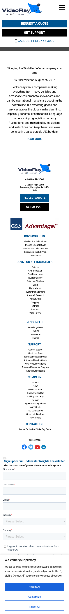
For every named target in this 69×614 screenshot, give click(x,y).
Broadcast (35, 309)
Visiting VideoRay (35, 396)
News (35, 386)
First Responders (35, 274)
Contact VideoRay (35, 393)
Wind (35, 285)
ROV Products (34, 236)
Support (34, 344)
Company (34, 377)
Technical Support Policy (35, 356)
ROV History (35, 417)
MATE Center (35, 407)
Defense (35, 267)
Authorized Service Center (35, 360)
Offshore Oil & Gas (35, 281)
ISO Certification (35, 410)
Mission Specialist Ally (35, 245)
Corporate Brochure (35, 414)
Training (35, 331)
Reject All (34, 606)
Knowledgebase (35, 327)
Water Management (35, 292)
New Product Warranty (35, 364)
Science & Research (35, 295)
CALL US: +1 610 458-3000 (34, 41)
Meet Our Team (35, 389)
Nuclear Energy (35, 278)
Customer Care (35, 353)
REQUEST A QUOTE (34, 197)
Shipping (35, 302)
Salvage (35, 306)
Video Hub (35, 334)
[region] (34, 584)
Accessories (35, 255)
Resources (34, 322)
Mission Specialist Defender (35, 248)
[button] (62, 7)
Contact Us (34, 424)
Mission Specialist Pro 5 (35, 252)
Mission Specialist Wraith (35, 241)
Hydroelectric (35, 288)
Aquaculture (35, 299)
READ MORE (34, 139)
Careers (35, 400)
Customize (34, 596)
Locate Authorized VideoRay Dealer (35, 429)
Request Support (35, 349)
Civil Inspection (35, 270)
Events (35, 382)
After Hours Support (35, 371)
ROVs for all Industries (34, 262)
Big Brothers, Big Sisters (35, 403)
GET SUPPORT (34, 206)
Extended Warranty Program (35, 367)
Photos (35, 338)
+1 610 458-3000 (34, 179)
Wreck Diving (35, 313)
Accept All (34, 586)
